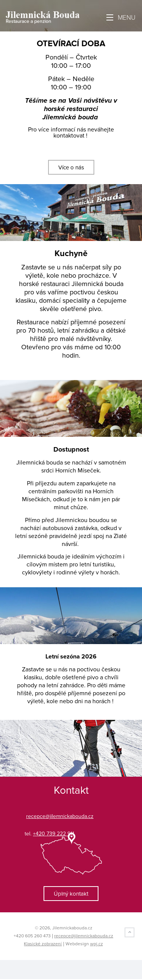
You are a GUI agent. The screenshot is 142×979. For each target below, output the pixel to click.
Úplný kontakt (71, 893)
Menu (121, 18)
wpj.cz (96, 943)
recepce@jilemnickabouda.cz (83, 935)
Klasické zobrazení (43, 943)
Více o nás (71, 167)
